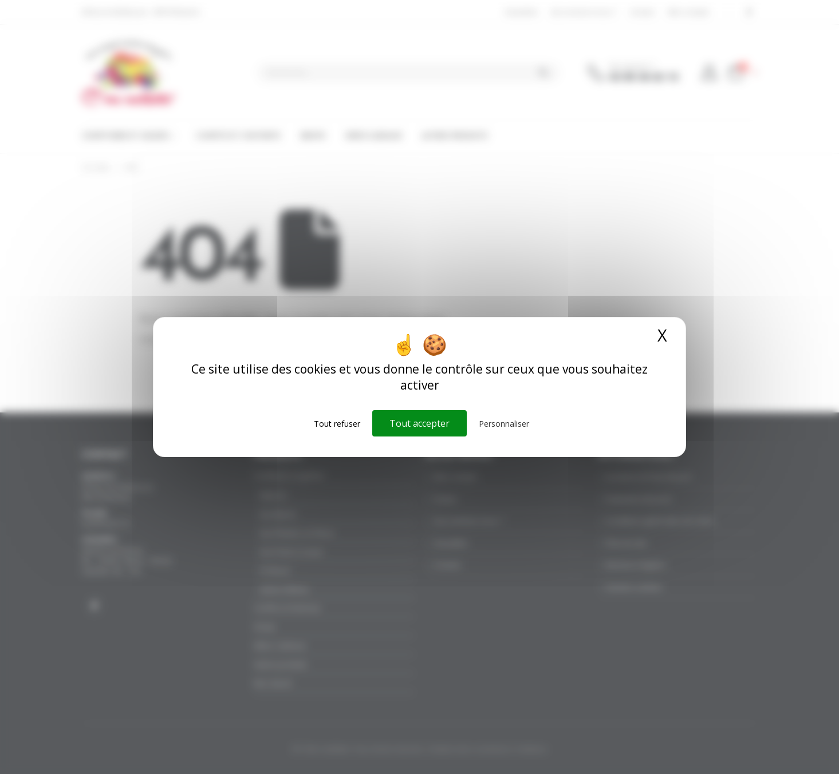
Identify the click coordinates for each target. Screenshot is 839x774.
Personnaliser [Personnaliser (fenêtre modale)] (504, 423)
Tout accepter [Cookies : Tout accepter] (419, 423)
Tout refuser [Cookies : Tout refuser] (337, 423)
